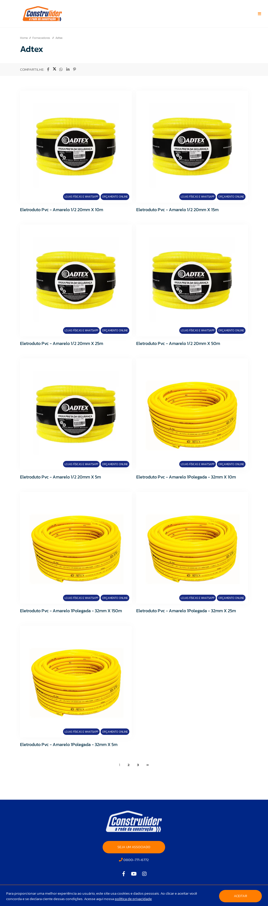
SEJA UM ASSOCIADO (133, 847)
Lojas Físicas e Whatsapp (81, 197)
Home (24, 38)
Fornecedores (41, 38)
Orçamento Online (115, 197)
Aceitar (240, 896)
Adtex (59, 38)
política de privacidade (133, 899)
